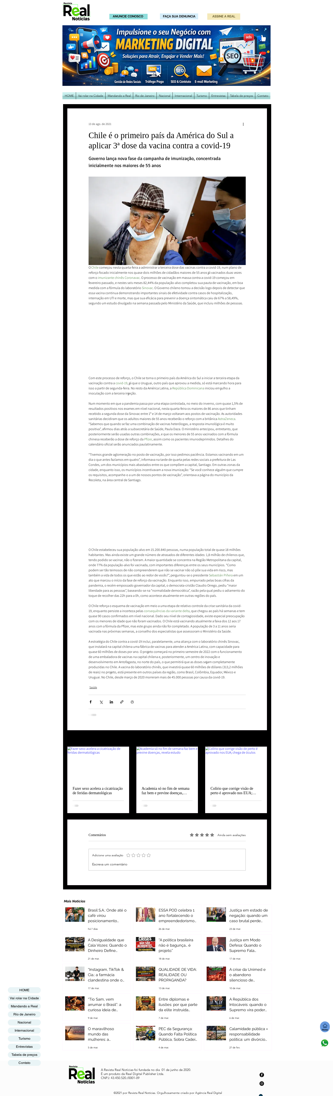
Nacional (24, 1022)
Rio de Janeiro (24, 1014)
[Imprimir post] (132, 702)
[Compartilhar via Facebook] (91, 702)
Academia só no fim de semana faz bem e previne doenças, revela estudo (165, 790)
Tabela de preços (24, 1055)
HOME (24, 990)
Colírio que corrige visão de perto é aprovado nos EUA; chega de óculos (231, 790)
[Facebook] (262, 1075)
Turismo (24, 1038)
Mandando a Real (24, 1006)
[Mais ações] (243, 123)
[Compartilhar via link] (122, 702)
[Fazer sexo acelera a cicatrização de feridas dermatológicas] (98, 764)
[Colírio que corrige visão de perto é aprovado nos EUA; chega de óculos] (236, 764)
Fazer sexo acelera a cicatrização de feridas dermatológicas (98, 790)
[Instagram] (262, 1083)
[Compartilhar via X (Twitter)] (101, 702)
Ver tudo (262, 739)
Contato (24, 1063)
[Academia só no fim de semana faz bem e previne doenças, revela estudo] (167, 764)
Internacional (24, 1030)
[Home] (325, 1026)
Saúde (93, 687)
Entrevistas (24, 1047)
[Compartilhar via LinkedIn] (111, 702)
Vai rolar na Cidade (24, 998)
